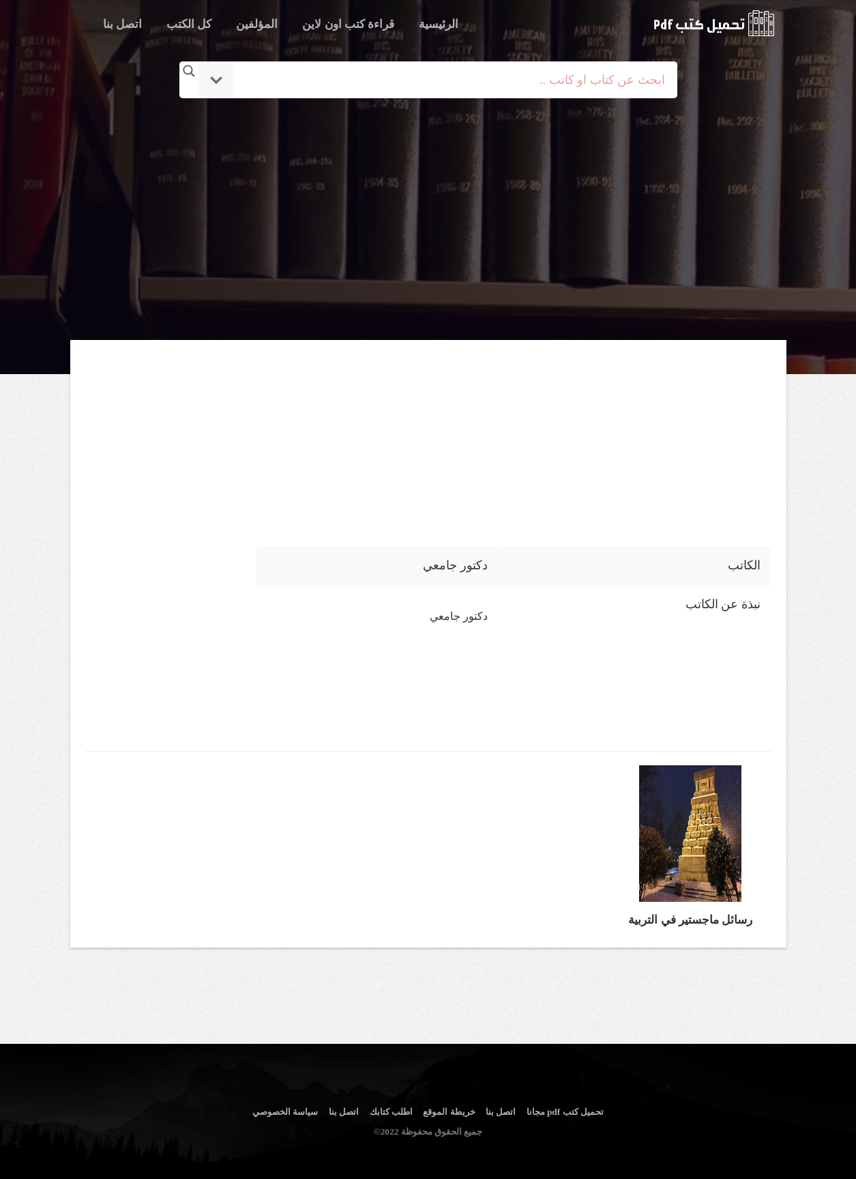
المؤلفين (257, 24)
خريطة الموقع (449, 1112)
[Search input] (447, 79)
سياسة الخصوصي (285, 1112)
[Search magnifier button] (188, 71)
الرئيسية (438, 24)
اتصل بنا (122, 24)
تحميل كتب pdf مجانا (565, 1112)
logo (713, 23)
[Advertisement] (428, 220)
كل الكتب (188, 24)
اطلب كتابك (391, 1112)
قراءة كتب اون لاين (348, 24)
